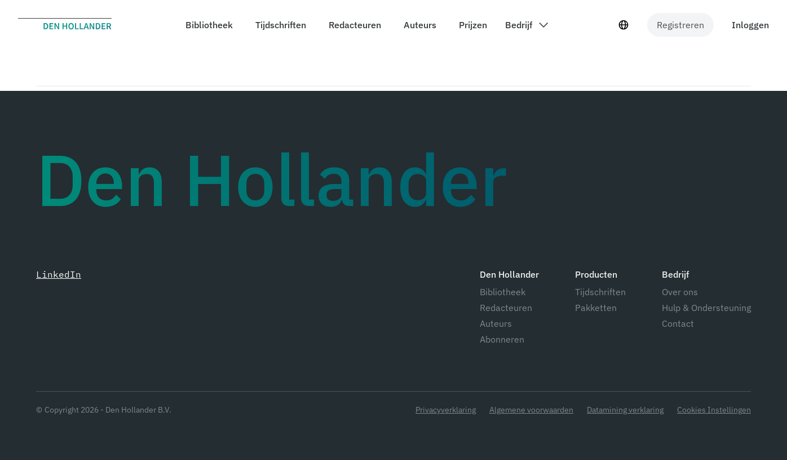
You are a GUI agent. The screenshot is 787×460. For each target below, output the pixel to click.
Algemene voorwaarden (531, 410)
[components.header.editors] (352, 25)
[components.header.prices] (470, 25)
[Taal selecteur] (623, 24)
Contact (678, 323)
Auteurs (496, 323)
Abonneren (502, 339)
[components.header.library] (207, 25)
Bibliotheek (502, 291)
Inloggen (750, 24)
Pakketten (596, 307)
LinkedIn (58, 274)
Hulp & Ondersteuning (706, 307)
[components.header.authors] (417, 25)
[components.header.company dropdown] (526, 25)
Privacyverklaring (445, 410)
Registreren (680, 24)
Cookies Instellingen (714, 410)
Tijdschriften (600, 291)
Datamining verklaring (625, 410)
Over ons (680, 291)
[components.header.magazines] (278, 25)
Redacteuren (506, 307)
